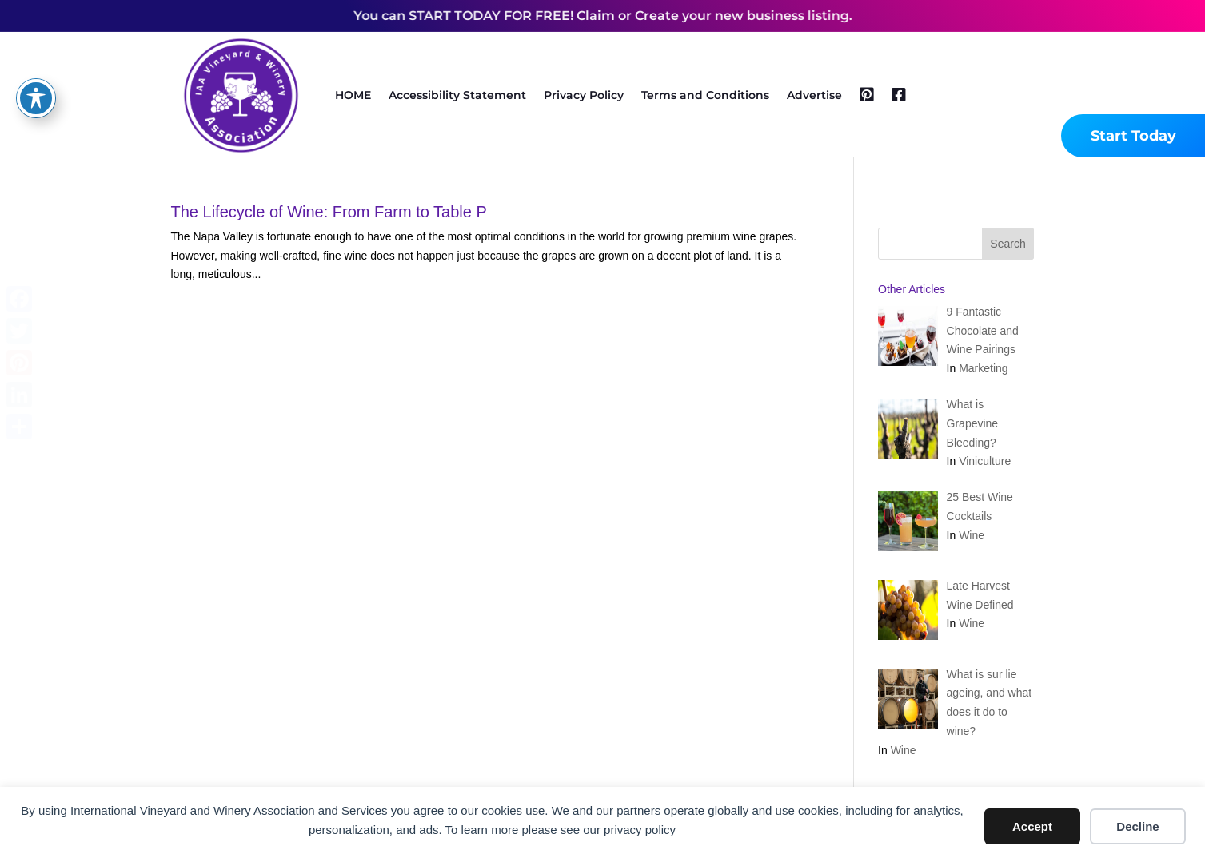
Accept (1032, 826)
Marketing (983, 368)
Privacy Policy (584, 95)
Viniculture (985, 461)
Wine (971, 535)
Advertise (814, 95)
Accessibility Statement (457, 95)
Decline (1137, 826)
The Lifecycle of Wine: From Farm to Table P (329, 211)
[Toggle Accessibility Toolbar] (36, 77)
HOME (353, 95)
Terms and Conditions (705, 95)
